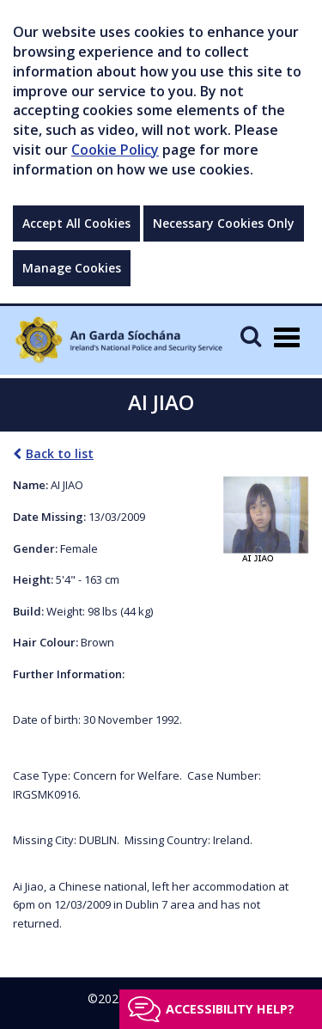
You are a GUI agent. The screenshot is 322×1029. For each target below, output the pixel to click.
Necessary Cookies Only (224, 223)
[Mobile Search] (250, 335)
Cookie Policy (115, 149)
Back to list (53, 453)
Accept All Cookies (76, 223)
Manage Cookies (71, 268)
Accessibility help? (230, 1009)
